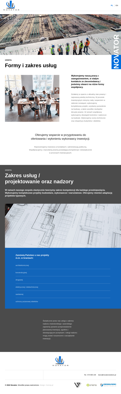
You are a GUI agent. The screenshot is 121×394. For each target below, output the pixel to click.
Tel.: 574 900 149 (90, 375)
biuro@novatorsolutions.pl (107, 375)
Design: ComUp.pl (46, 385)
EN (117, 5)
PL (112, 5)
